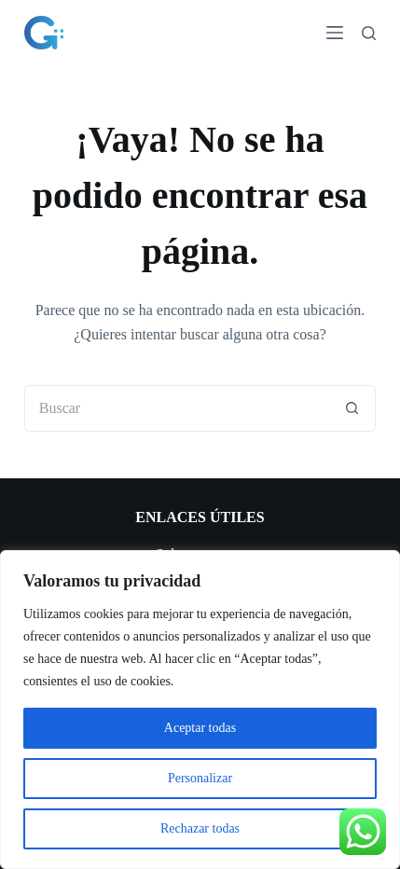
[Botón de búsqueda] (352, 408)
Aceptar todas (200, 728)
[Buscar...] (177, 408)
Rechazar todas (200, 828)
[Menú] (334, 32)
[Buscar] (369, 33)
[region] (200, 709)
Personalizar (200, 778)
